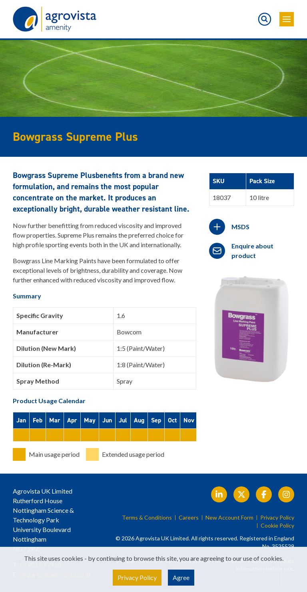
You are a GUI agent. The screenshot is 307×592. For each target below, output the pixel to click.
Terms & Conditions (147, 517)
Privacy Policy (277, 517)
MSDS (240, 226)
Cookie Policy (277, 525)
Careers (189, 517)
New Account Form (229, 517)
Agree (181, 577)
